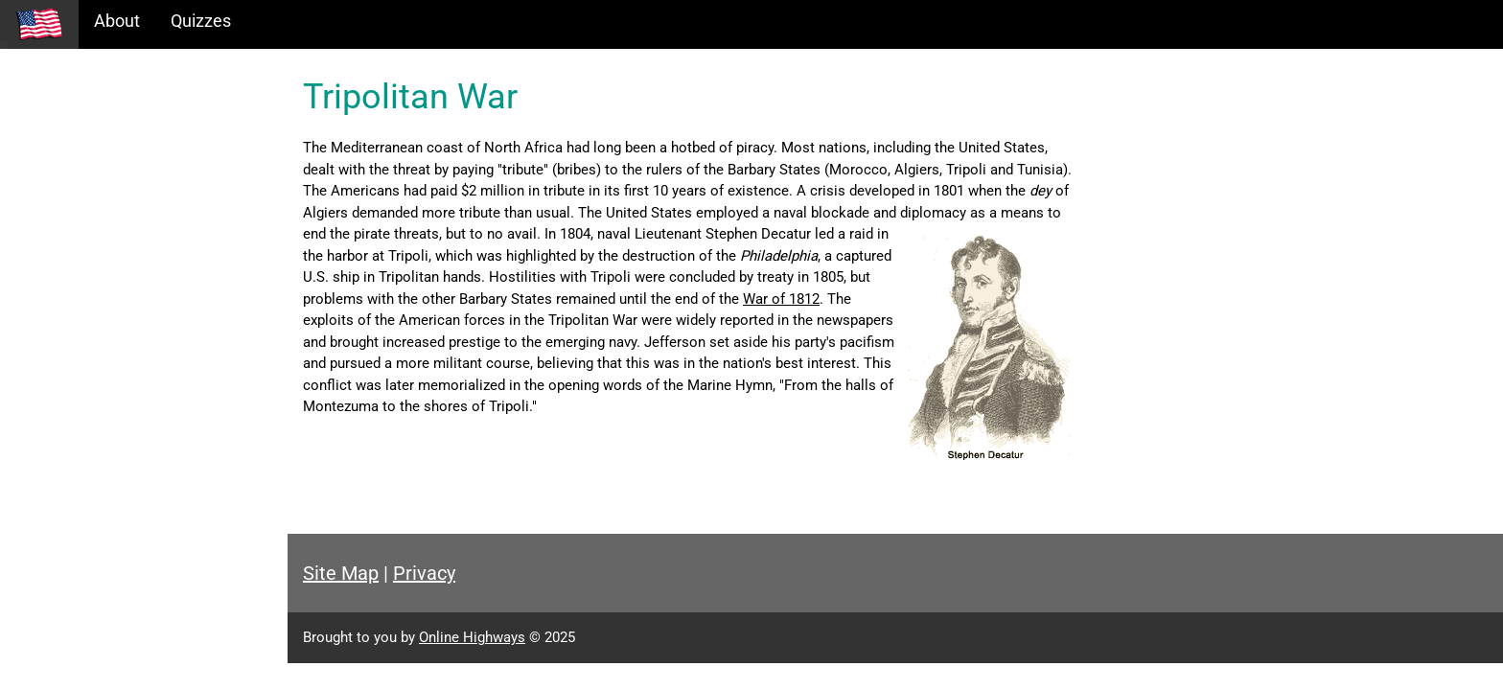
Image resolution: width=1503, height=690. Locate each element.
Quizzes (201, 21)
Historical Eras (70, 125)
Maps (36, 207)
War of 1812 (781, 299)
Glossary (48, 249)
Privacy (424, 573)
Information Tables (87, 166)
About (117, 21)
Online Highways (472, 637)
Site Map (341, 573)
